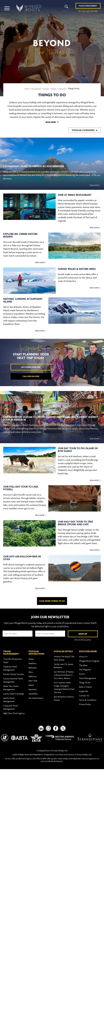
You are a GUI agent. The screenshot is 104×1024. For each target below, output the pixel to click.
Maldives (32, 661)
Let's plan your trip (31, 367)
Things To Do (84, 681)
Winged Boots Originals (89, 659)
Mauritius (33, 687)
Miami (31, 683)
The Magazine (85, 668)
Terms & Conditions (87, 698)
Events (82, 672)
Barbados (33, 666)
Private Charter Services (13, 672)
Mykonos (33, 674)
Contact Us (84, 694)
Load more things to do (52, 601)
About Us (83, 655)
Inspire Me (83, 689)
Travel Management (87, 676)
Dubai (31, 657)
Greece (55, 88)
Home (25, 88)
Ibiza (31, 670)
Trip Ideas (83, 663)
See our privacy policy (82, 640)
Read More (51, 122)
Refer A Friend (85, 685)
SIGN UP (82, 633)
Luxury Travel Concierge (13, 692)
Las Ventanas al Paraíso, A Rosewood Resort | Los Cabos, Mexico (64, 673)
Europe (46, 88)
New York (33, 679)
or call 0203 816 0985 (88, 11)
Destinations (35, 88)
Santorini (64, 88)
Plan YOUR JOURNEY (88, 6)
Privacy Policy (85, 702)
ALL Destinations (36, 696)
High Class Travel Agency (14, 711)
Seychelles (33, 692)
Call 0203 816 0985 (31, 376)
